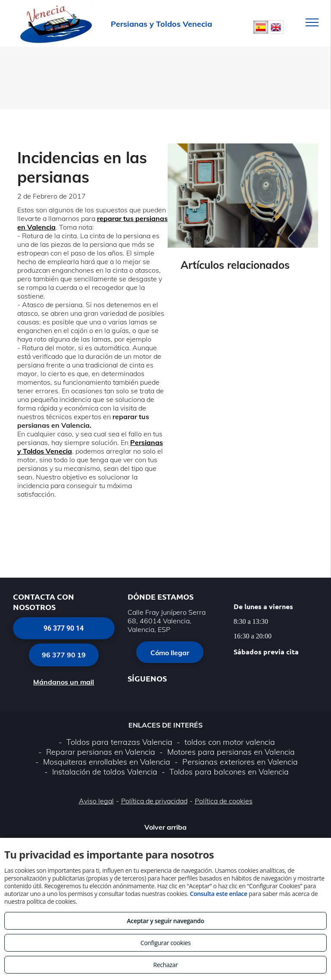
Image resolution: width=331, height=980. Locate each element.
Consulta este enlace (218, 894)
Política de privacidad (154, 800)
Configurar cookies (166, 943)
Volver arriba (165, 827)
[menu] (312, 22)
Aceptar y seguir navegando (165, 921)
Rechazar (165, 965)
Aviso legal (96, 800)
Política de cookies (224, 800)
